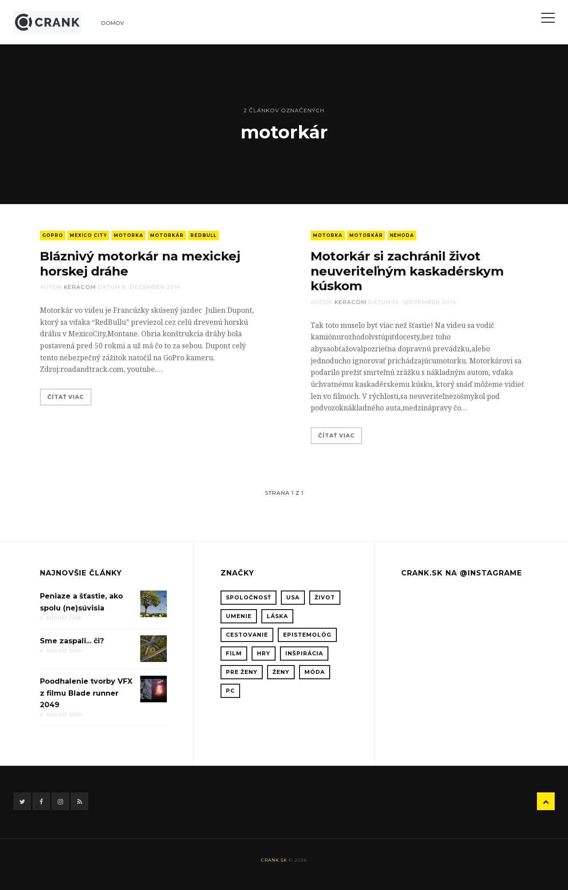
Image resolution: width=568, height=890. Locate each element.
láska (277, 616)
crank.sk (274, 860)
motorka (128, 235)
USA (293, 597)
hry (263, 653)
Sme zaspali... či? (72, 641)
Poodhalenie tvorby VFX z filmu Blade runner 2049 (86, 693)
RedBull (203, 235)
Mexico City (88, 235)
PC (230, 690)
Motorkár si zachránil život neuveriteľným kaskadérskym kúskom (407, 270)
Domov (112, 23)
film (234, 653)
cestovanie (247, 634)
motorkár (167, 235)
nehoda (402, 235)
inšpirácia (304, 653)
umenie (239, 616)
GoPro (52, 235)
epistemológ (307, 634)
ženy (280, 672)
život (325, 597)
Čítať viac (65, 397)
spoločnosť (248, 597)
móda (314, 672)
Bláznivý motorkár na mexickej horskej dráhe (140, 263)
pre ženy (241, 672)
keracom (80, 287)
